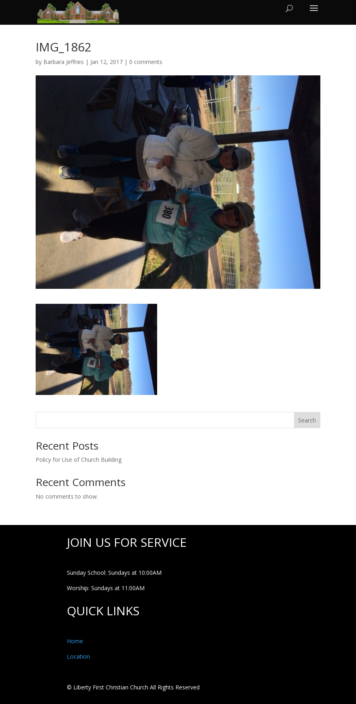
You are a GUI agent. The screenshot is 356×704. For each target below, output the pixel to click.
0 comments (145, 62)
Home (75, 641)
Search (307, 420)
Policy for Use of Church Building (79, 459)
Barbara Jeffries (63, 62)
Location (78, 656)
